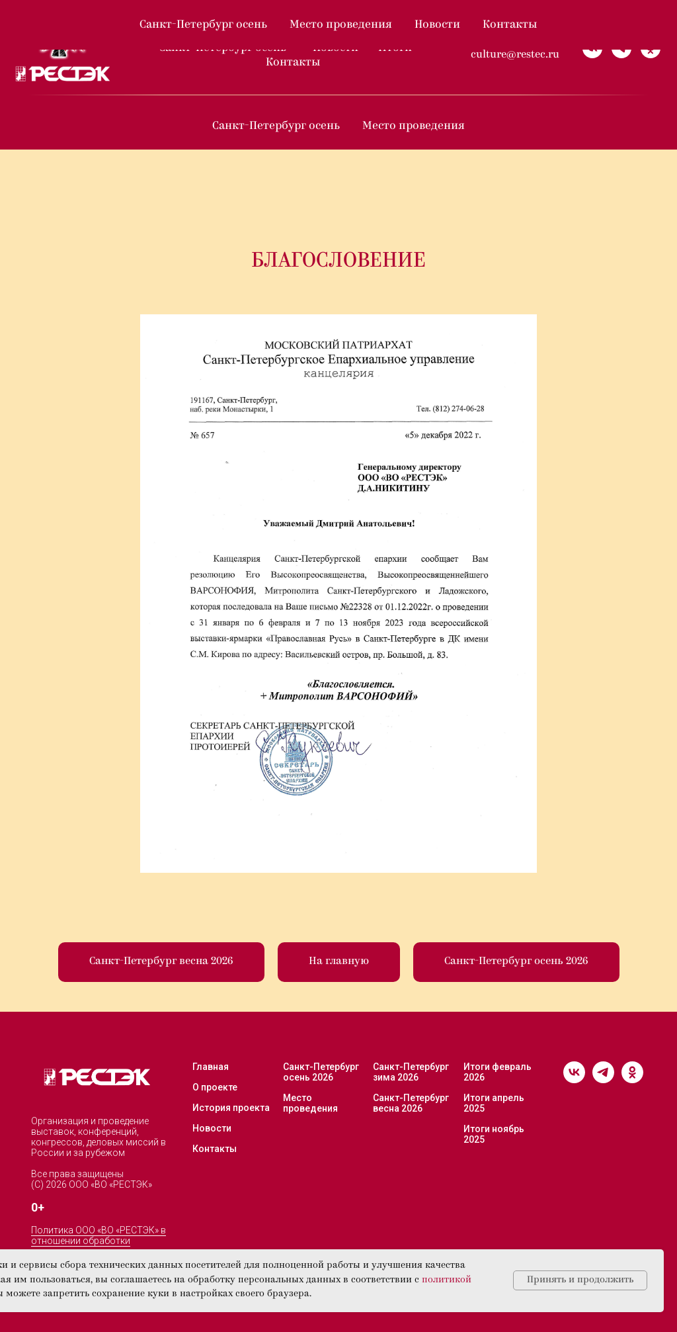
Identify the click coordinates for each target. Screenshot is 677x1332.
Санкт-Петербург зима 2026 (411, 1072)
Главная (210, 1066)
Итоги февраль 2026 (497, 1072)
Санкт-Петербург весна (322, 33)
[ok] (650, 48)
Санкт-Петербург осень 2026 (321, 1072)
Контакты (293, 62)
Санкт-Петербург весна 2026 (411, 1103)
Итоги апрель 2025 (493, 1103)
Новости (335, 48)
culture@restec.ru (515, 55)
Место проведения (413, 126)
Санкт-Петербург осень (224, 48)
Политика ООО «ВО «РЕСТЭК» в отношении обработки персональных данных (98, 1241)
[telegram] (621, 48)
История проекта (231, 1107)
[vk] (592, 48)
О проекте (204, 33)
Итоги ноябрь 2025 (493, 1134)
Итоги (396, 48)
